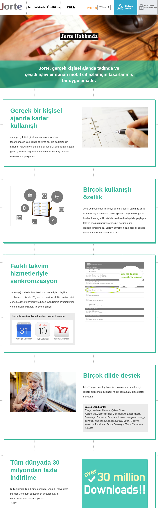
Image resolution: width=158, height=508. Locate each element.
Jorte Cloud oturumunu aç (148, 7)
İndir (71, 7)
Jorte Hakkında (36, 7)
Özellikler (53, 7)
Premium (92, 7)
